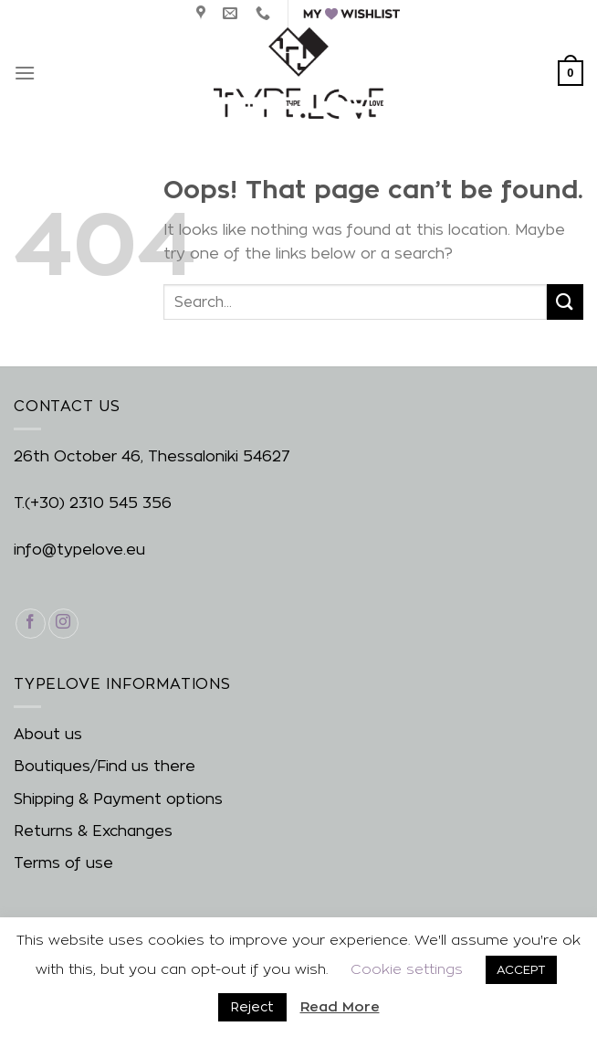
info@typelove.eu (79, 549)
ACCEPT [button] (521, 969)
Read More (340, 1006)
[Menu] (25, 72)
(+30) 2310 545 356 (98, 503)
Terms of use (63, 863)
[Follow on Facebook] (31, 623)
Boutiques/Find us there (104, 766)
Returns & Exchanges (93, 831)
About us (48, 734)
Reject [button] (252, 1006)
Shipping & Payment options (118, 799)
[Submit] (565, 302)
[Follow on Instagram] (63, 623)
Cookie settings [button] (407, 969)
